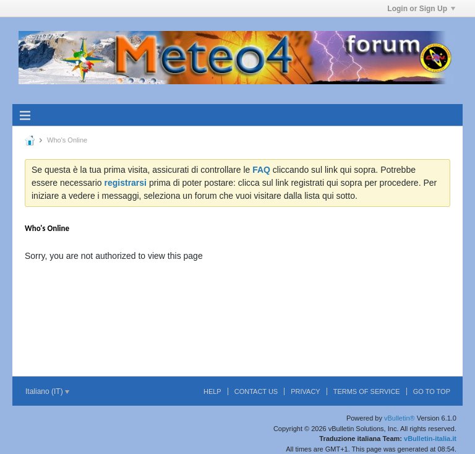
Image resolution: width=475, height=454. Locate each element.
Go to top (431, 391)
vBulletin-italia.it (430, 438)
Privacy (305, 391)
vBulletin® (399, 418)
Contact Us (256, 391)
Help (212, 391)
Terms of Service (366, 391)
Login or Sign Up (421, 8)
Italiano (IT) (47, 391)
